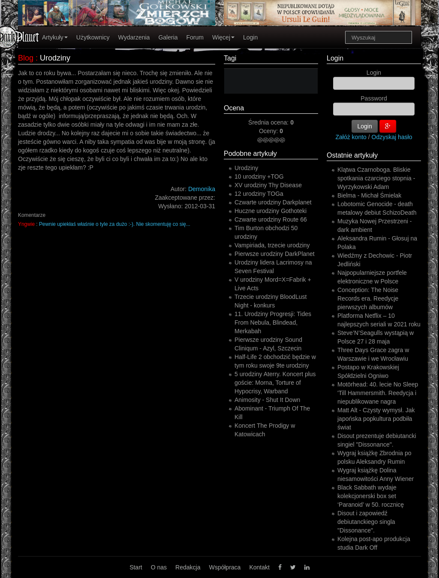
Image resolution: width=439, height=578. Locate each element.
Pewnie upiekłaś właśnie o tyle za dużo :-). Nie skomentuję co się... (114, 224)
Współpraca (225, 567)
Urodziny (246, 167)
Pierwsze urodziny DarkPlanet (275, 253)
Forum (195, 37)
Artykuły (55, 37)
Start (135, 567)
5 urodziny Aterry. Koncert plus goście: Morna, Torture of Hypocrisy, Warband (275, 383)
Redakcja (187, 567)
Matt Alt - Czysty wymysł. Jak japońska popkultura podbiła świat (376, 419)
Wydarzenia (134, 37)
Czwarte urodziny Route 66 (271, 219)
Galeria (167, 37)
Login (250, 37)
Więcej (223, 37)
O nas (159, 567)
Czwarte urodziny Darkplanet (273, 202)
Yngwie (26, 224)
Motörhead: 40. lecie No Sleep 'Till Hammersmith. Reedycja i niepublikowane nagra (377, 393)
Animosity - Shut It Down (267, 399)
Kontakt (259, 567)
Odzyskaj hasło (392, 137)
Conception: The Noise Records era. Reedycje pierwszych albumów (367, 298)
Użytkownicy (93, 37)
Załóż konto (351, 137)
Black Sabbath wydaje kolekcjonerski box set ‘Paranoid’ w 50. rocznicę (370, 496)
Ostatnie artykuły (352, 155)
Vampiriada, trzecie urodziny (272, 245)
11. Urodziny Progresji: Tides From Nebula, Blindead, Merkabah (273, 322)
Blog (25, 58)
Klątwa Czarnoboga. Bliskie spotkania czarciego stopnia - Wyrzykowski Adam (376, 178)
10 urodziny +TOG (259, 176)
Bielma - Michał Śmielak (369, 195)
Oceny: (269, 131)
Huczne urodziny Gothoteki (271, 210)
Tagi (230, 58)
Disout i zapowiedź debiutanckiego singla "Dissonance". (366, 522)
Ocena (234, 108)
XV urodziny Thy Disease (268, 185)
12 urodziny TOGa (259, 193)
